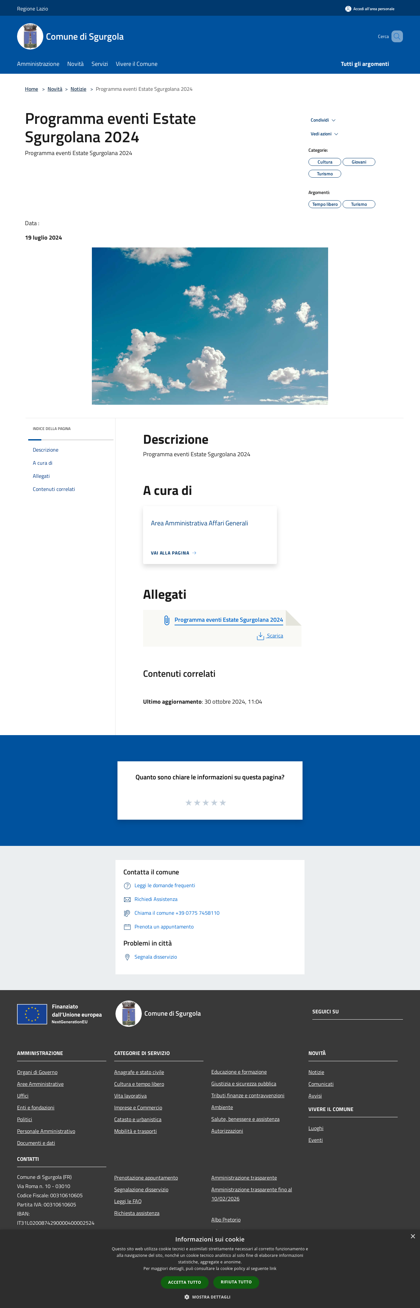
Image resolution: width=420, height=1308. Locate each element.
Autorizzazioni (227, 1131)
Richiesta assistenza (136, 1213)
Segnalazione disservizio (141, 1189)
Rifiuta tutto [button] (236, 1282)
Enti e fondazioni (35, 1107)
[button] (210, 1297)
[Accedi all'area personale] (370, 8)
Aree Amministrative (40, 1084)
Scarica (269, 635)
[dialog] (210, 1269)
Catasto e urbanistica (137, 1119)
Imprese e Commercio (138, 1107)
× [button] (412, 1236)
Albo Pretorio (226, 1219)
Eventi (315, 1140)
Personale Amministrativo (46, 1131)
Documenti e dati (36, 1143)
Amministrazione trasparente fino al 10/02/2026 (251, 1193)
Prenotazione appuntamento (146, 1177)
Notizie (78, 89)
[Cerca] (395, 36)
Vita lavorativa (130, 1096)
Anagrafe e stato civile (139, 1072)
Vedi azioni (325, 134)
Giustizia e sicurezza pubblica (243, 1083)
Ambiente (222, 1107)
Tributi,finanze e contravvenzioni (247, 1095)
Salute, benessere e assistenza (245, 1119)
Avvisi (315, 1096)
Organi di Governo (37, 1072)
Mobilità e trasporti (135, 1131)
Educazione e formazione (239, 1072)
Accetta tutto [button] (184, 1282)
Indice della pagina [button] (52, 428)
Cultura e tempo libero (139, 1084)
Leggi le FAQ (128, 1201)
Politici (24, 1119)
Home (31, 89)
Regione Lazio (32, 8)
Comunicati (321, 1084)
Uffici (23, 1096)
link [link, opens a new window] (273, 1268)
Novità (55, 89)
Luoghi (316, 1128)
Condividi (324, 120)
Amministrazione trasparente (244, 1177)
